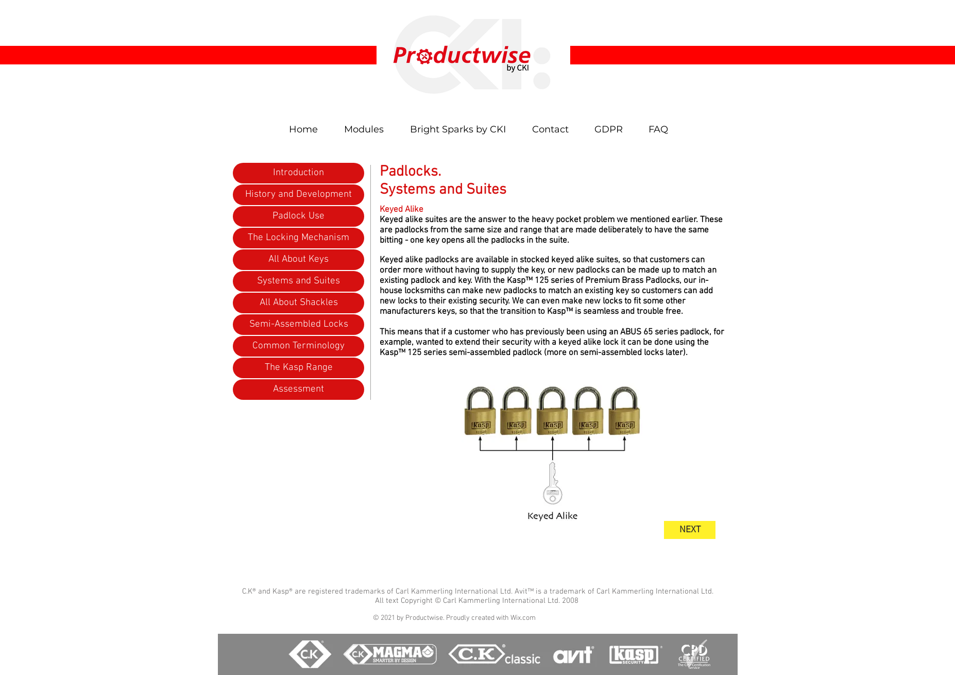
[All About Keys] (298, 259)
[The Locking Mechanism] (298, 238)
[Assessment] (298, 389)
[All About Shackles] (298, 303)
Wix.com (523, 618)
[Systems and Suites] (298, 281)
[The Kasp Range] (298, 368)
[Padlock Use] (298, 216)
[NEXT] (689, 530)
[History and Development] (298, 194)
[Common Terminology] (298, 346)
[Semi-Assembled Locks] (298, 324)
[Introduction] (298, 173)
